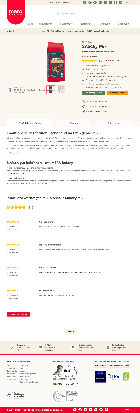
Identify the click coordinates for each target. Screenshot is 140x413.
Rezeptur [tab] (74, 123)
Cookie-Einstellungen (28, 382)
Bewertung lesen (112, 61)
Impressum (24, 379)
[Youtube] (110, 2)
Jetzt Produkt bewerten (18, 314)
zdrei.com (57, 410)
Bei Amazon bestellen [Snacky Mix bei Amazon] (117, 93)
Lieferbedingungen (27, 374)
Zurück (10, 31)
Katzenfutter (12, 371)
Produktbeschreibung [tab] (30, 123)
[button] (117, 347)
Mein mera (11, 376)
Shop (9, 365)
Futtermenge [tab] (114, 123)
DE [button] (127, 2)
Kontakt (22, 368)
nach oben (126, 410)
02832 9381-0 (100, 366)
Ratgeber (11, 374)
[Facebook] (84, 2)
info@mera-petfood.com (119, 366)
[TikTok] (95, 2)
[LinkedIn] (100, 2)
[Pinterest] (105, 2)
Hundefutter (12, 368)
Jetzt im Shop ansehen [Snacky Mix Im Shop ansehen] (93, 93)
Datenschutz (24, 376)
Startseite (23, 365)
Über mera (11, 379)
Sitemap (23, 371)
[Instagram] (90, 2)
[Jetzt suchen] (92, 13)
